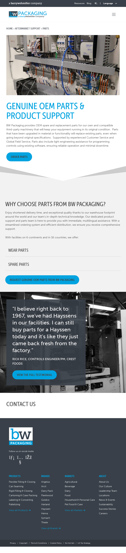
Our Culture (105, 486)
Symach (45, 517)
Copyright (23, 543)
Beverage (70, 486)
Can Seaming (16, 486)
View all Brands (49, 528)
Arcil (43, 486)
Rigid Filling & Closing (20, 490)
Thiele (44, 522)
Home (9, 28)
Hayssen (45, 508)
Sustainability (106, 504)
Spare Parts (18, 264)
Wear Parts (18, 250)
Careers (103, 513)
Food (67, 495)
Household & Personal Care (80, 499)
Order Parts (19, 157)
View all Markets (73, 510)
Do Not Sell (69, 543)
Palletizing (14, 504)
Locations (104, 495)
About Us (104, 481)
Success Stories (107, 508)
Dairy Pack (47, 490)
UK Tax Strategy (84, 543)
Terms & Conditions (39, 543)
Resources (79, 3)
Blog (89, 3)
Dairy (67, 490)
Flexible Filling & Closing (22, 481)
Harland (45, 504)
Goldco (45, 499)
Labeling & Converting (21, 499)
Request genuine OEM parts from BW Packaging (42, 280)
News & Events (107, 499)
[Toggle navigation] (114, 14)
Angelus (45, 481)
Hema (44, 513)
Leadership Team (108, 490)
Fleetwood (47, 495)
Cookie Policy (56, 543)
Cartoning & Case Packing (23, 495)
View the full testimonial (34, 375)
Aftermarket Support (27, 28)
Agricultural (71, 481)
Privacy (13, 543)
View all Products (18, 510)
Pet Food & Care (74, 504)
